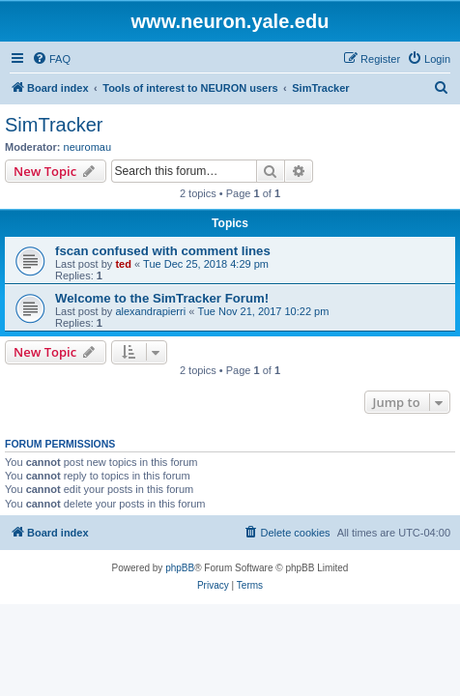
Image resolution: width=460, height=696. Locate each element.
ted (123, 264)
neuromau (88, 147)
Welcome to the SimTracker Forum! (162, 298)
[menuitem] (51, 59)
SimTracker (53, 124)
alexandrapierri (150, 311)
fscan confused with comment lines (163, 251)
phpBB (179, 568)
